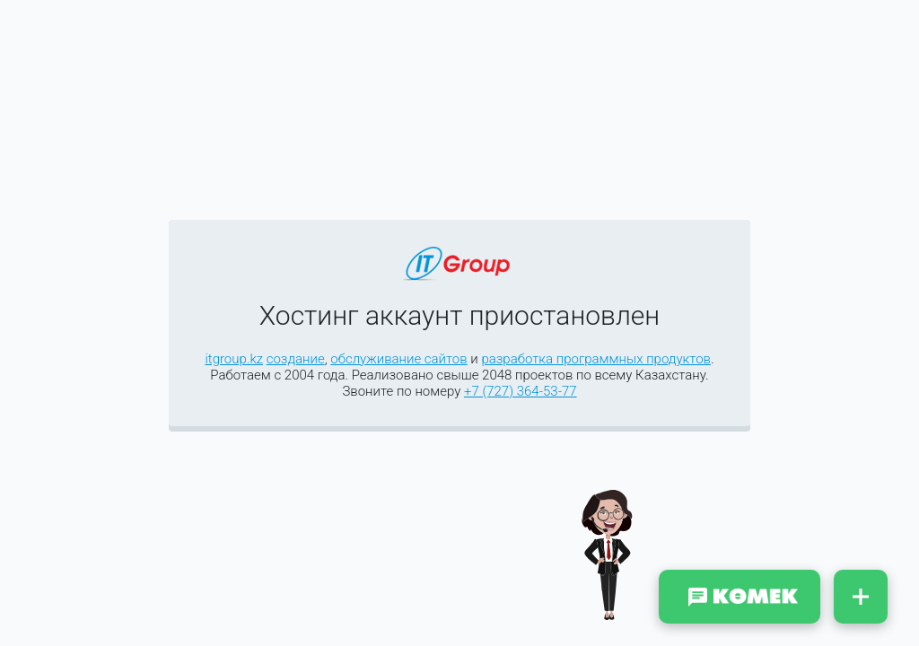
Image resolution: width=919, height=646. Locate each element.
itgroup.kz (234, 359)
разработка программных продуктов (596, 359)
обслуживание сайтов (398, 359)
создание (296, 359)
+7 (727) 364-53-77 (520, 391)
